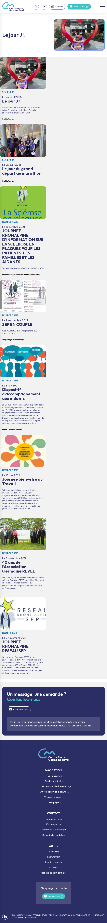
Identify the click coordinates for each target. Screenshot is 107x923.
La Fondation (55, 775)
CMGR (10, 340)
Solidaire (8, 92)
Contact (59, 6)
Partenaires (53, 851)
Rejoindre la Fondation (53, 834)
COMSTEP (34, 918)
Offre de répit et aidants (53, 791)
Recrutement (53, 856)
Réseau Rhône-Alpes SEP (27, 274)
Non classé (10, 221)
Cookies (53, 867)
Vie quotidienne (52, 797)
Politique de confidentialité (53, 872)
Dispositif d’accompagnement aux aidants (23, 388)
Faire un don (79, 6)
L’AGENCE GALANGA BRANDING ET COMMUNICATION (80, 915)
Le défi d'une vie (8, 119)
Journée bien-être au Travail (23, 475)
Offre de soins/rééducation (53, 786)
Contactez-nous (21, 709)
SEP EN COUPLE (23, 311)
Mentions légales (53, 862)
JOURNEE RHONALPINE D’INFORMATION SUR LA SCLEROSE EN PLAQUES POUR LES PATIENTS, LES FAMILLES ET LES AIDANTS (23, 231)
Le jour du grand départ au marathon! (23, 154)
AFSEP (4, 340)
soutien (19, 429)
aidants (12, 429)
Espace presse (53, 824)
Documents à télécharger (53, 829)
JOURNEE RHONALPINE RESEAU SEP (23, 638)
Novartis (16, 340)
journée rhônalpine (9, 274)
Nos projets (55, 802)
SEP (38, 274)
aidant (4, 429)
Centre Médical (53, 781)
